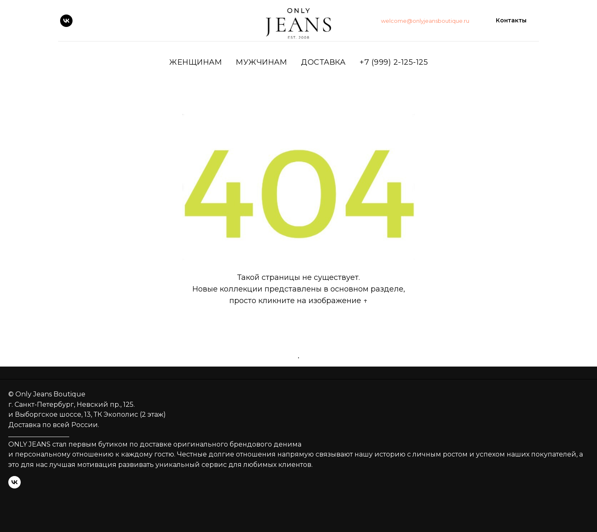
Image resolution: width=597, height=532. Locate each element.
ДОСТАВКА (323, 62)
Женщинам (195, 62)
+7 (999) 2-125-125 (393, 62)
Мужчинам (261, 62)
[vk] (66, 21)
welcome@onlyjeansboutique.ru (425, 20)
